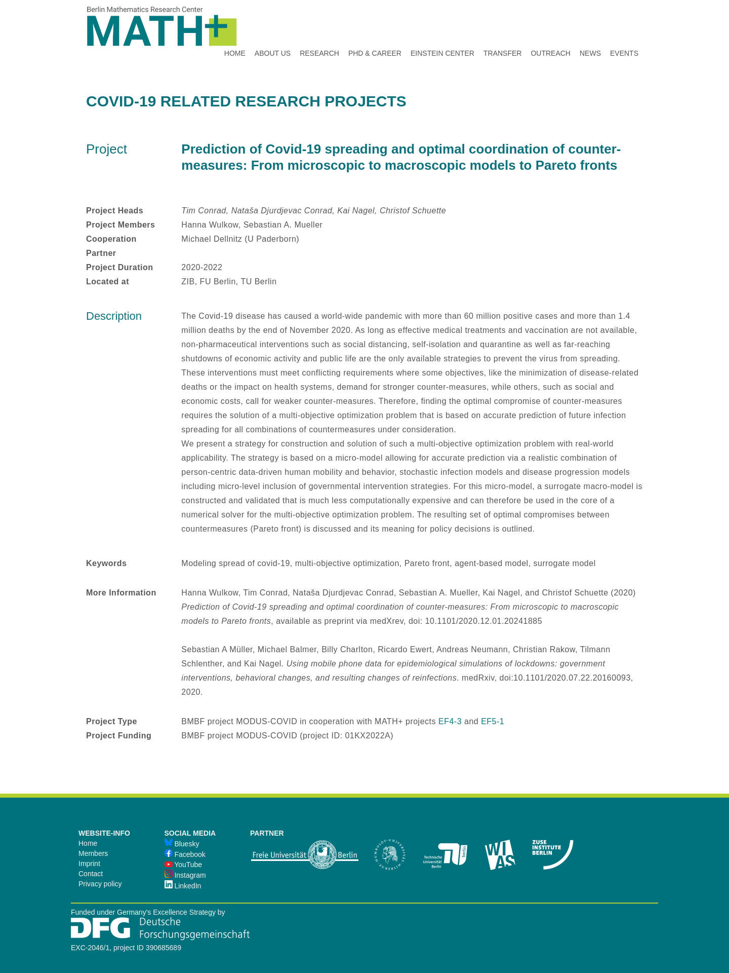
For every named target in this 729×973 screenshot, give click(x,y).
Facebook (185, 854)
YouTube (183, 864)
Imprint (89, 863)
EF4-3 (450, 721)
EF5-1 (492, 721)
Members (93, 853)
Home (87, 843)
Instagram (185, 875)
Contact (90, 874)
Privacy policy (100, 884)
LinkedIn (183, 886)
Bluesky (182, 844)
